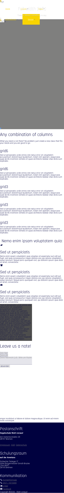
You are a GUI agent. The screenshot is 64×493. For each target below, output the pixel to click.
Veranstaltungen (7, 47)
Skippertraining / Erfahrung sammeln (16, 64)
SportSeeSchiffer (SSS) (10, 98)
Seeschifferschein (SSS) (10, 39)
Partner (3, 119)
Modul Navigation (7, 70)
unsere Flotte (5, 85)
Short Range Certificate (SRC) (13, 41)
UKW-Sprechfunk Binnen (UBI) (13, 43)
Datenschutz (21, 445)
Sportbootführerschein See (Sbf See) (16, 29)
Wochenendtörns (7, 62)
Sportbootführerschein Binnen (13, 35)
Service (30, 19)
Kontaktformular (10, 480)
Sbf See (3, 92)
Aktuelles (4, 103)
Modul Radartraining (9, 72)
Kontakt (3, 123)
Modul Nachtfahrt (7, 68)
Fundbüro (4, 117)
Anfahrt (3, 105)
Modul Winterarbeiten (9, 78)
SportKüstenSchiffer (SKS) (11, 96)
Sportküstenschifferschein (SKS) (14, 37)
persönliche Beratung (9, 121)
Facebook (7, 489)
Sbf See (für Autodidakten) (11, 54)
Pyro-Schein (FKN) (8, 45)
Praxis (2, 50)
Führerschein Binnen (9, 94)
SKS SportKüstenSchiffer (11, 56)
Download (4, 111)
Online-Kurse (5, 31)
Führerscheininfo (7, 90)
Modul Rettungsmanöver (11, 74)
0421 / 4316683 (10, 483)
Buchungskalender (8, 107)
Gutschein (4, 109)
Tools (2, 113)
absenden (5, 366)
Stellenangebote (7, 115)
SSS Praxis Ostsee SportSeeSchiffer (15, 58)
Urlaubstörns (5, 60)
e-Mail (5, 486)
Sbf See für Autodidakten (11, 33)
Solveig (3, 87)
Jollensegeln (5, 27)
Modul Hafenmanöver (9, 66)
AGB (13, 445)
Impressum (5, 125)
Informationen (10, 19)
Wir (1, 83)
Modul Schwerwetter (9, 76)
